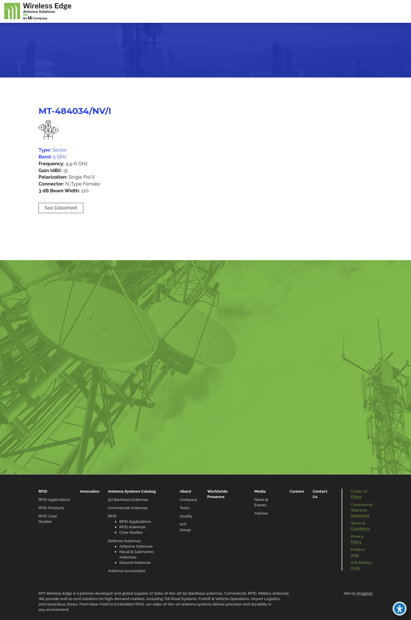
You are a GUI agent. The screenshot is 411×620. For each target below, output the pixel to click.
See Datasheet (61, 208)
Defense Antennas (124, 541)
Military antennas (273, 593)
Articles (261, 513)
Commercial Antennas (127, 507)
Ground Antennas (134, 562)
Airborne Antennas (135, 546)
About (185, 491)
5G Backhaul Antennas (128, 499)
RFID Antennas (132, 527)
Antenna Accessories (126, 570)
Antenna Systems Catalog (132, 491)
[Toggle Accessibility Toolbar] (399, 608)
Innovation (89, 491)
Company (188, 499)
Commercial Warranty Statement (361, 510)
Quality (186, 516)
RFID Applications (54, 499)
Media (260, 491)
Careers (297, 491)
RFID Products (51, 507)
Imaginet (364, 593)
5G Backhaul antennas (202, 593)
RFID (43, 491)
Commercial (235, 593)
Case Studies (130, 532)
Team (185, 507)
